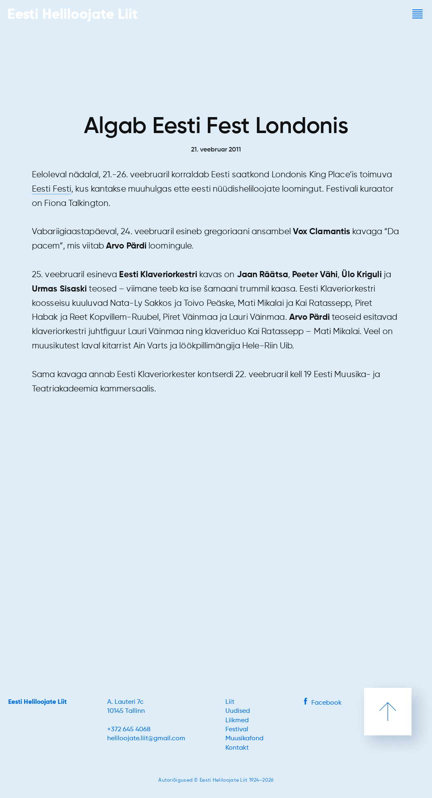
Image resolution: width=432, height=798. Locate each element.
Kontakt (237, 748)
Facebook (323, 703)
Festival (236, 729)
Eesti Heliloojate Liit (37, 702)
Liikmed (237, 720)
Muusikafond (244, 738)
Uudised (237, 711)
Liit (229, 702)
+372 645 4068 (129, 729)
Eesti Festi (51, 189)
